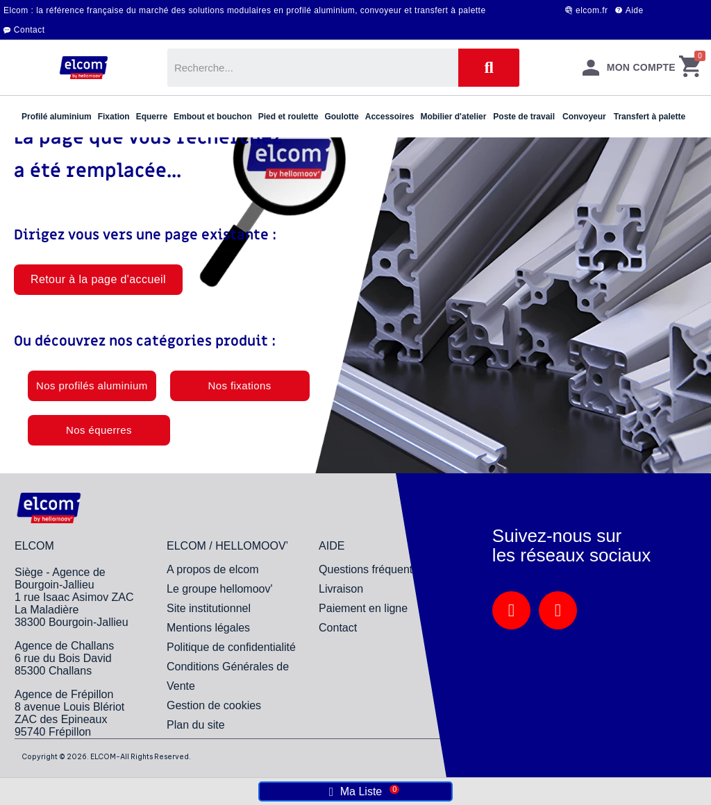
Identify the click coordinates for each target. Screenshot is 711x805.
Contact (29, 30)
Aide (635, 10)
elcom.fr (592, 10)
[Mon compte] (629, 67)
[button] (98, 279)
